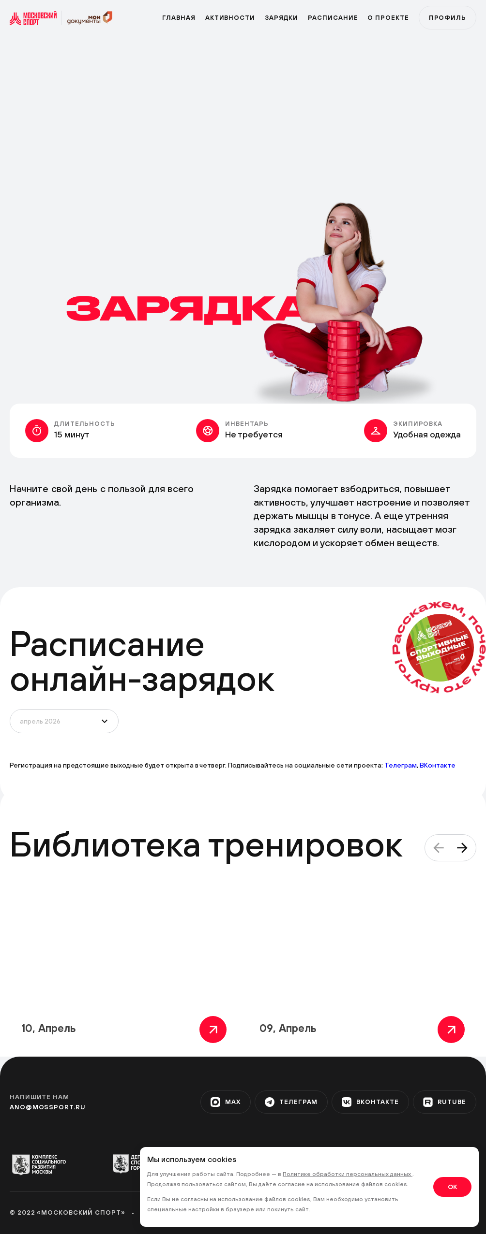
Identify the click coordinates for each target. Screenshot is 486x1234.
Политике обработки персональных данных (347, 1174)
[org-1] (43, 1165)
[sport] (36, 18)
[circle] (440, 648)
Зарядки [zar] (281, 17)
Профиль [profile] (447, 17)
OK (452, 1186)
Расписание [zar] (333, 17)
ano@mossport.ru (48, 1107)
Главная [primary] (178, 17)
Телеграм (400, 765)
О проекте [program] (388, 17)
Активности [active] (230, 17)
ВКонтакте (438, 765)
